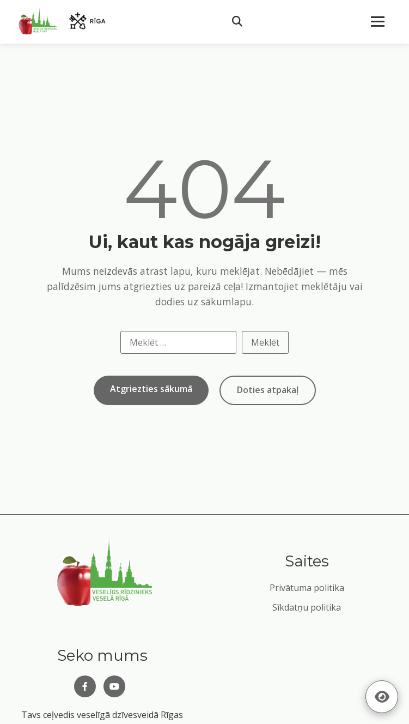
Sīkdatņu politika (306, 607)
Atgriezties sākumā (151, 389)
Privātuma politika (307, 588)
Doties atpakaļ (267, 390)
